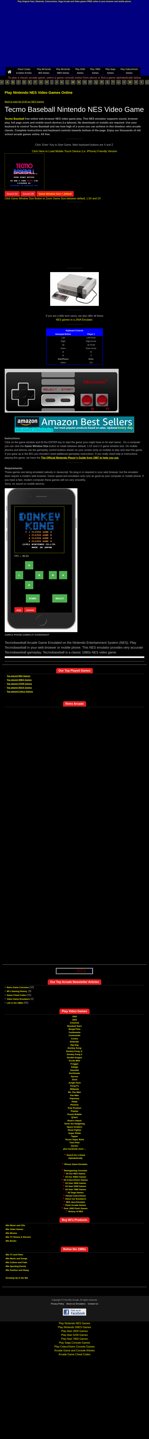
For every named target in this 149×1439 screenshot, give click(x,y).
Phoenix (74, 1105)
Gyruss (74, 1076)
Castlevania (74, 1032)
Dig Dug (74, 1045)
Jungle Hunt (74, 1083)
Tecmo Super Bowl (74, 1139)
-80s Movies (11, 1233)
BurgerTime (75, 1029)
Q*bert (74, 1117)
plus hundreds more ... (74, 1149)
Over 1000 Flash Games (76, 1208)
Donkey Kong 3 (74, 1054)
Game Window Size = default (55, 193)
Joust (74, 1079)
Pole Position (74, 1108)
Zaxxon (74, 1146)
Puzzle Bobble (74, 1114)
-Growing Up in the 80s (16, 1278)
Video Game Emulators (18, 999)
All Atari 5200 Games (75, 1186)
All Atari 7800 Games (75, 1189)
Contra (74, 1038)
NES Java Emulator (75, 1202)
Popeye (74, 1111)
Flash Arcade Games (75, 1205)
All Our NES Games (76, 1173)
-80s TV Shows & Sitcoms (18, 1237)
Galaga (74, 1067)
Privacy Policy (57, 1304)
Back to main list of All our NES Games (24, 101)
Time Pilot (74, 1142)
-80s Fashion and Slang (17, 1270)
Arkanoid (74, 1023)
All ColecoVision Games (75, 1180)
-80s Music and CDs (15, 1225)
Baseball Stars (74, 1026)
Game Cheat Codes (16, 995)
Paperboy (74, 1098)
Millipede (74, 1089)
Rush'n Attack (74, 1120)
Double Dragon (74, 1057)
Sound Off (28, 193)
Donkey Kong (74, 1048)
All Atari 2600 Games (75, 1183)
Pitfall (74, 1101)
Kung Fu (74, 1086)
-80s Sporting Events (15, 1266)
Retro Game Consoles (18, 987)
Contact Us (93, 1304)
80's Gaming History (17, 991)
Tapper (74, 1136)
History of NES (75, 1211)
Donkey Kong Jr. (74, 1051)
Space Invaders (74, 1127)
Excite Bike (74, 1060)
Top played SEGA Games (19, 687)
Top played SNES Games (19, 680)
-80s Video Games (14, 1229)
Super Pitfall (74, 1133)
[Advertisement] (74, 35)
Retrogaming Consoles (75, 1170)
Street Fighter (74, 1130)
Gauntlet (74, 1070)
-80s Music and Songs (16, 1258)
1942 (74, 1016)
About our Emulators (75, 1199)
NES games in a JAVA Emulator (74, 319)
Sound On (12, 193)
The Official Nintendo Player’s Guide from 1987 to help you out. (80, 457)
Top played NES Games (18, 676)
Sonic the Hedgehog (74, 1123)
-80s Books (10, 1241)
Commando (74, 1035)
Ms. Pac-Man (74, 1092)
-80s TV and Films (14, 1254)
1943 (74, 1020)
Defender (74, 1041)
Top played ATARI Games (19, 684)
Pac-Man (74, 1095)
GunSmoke (74, 1073)
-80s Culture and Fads (16, 1262)
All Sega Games (76, 1192)
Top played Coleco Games (20, 691)
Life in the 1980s (15, 1003)
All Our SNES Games (75, 1177)
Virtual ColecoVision (75, 1196)
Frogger (74, 1064)
